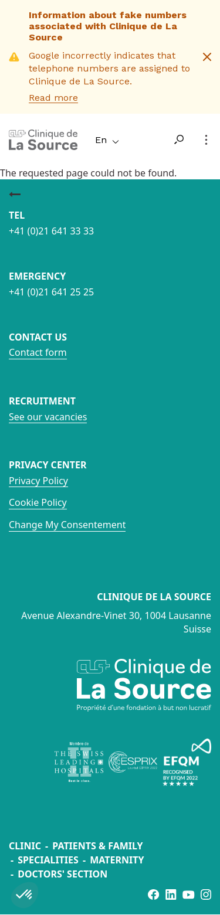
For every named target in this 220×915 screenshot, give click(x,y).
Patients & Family (97, 845)
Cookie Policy (38, 502)
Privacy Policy (38, 480)
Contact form (38, 352)
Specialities (48, 859)
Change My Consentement (67, 524)
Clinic (25, 845)
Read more (53, 97)
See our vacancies (48, 416)
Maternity (117, 859)
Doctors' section (62, 874)
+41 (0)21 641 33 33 (51, 231)
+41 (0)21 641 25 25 (51, 291)
